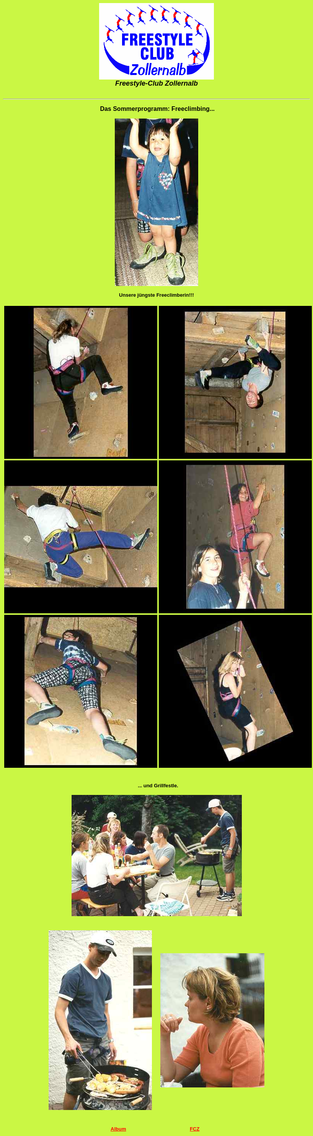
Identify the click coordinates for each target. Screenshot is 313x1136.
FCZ (194, 1129)
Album (118, 1129)
